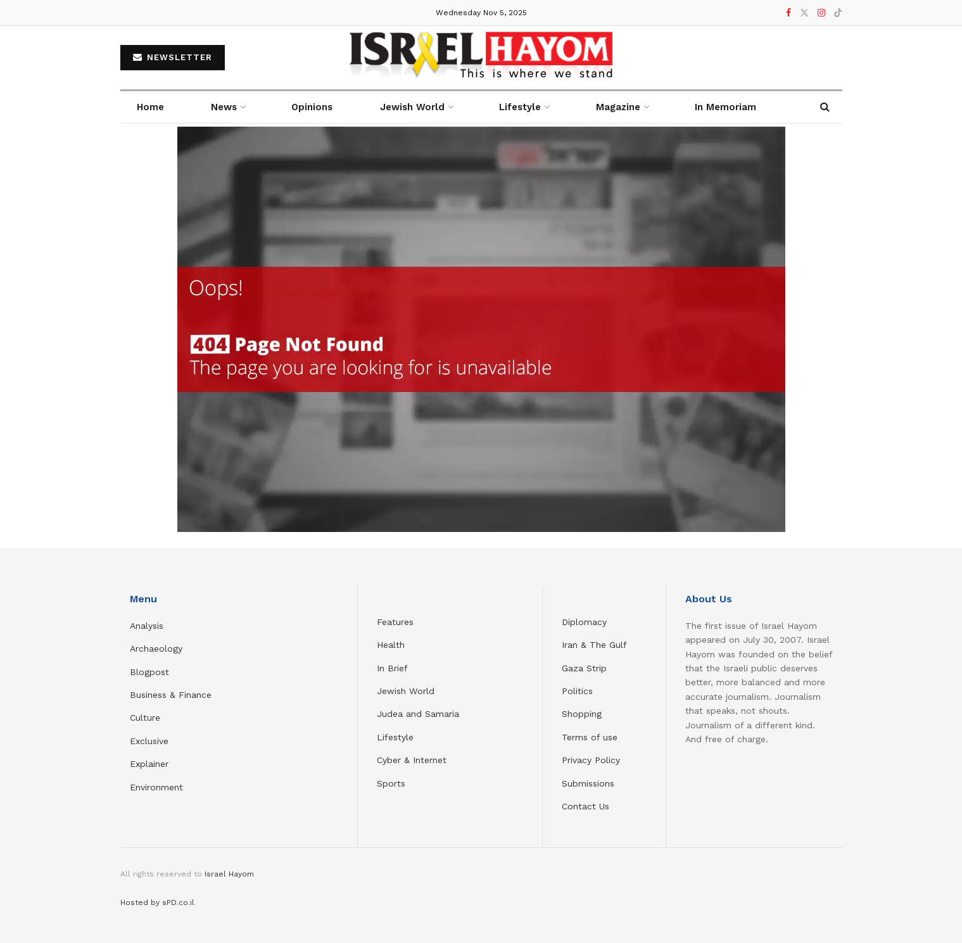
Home (150, 107)
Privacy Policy (591, 760)
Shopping (582, 714)
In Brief (392, 668)
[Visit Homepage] (481, 57)
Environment (156, 787)
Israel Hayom (229, 874)
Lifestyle (395, 737)
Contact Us (585, 806)
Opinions (311, 107)
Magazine (618, 107)
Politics (577, 691)
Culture (145, 717)
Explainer (149, 764)
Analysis (148, 626)
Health (391, 645)
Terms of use (589, 737)
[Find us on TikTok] (838, 13)
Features (395, 622)
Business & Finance (171, 695)
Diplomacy (586, 622)
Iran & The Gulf (594, 645)
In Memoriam (725, 107)
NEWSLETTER (172, 57)
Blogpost (149, 672)
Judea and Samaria (418, 714)
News (224, 107)
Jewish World (405, 691)
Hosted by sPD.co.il (157, 902)
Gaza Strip (584, 668)
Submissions (588, 783)
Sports (391, 783)
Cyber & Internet (411, 760)
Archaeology (156, 648)
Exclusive (149, 741)
